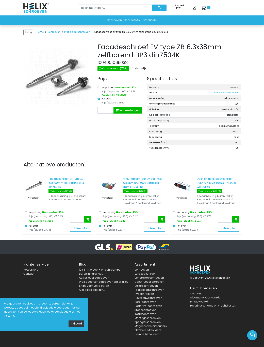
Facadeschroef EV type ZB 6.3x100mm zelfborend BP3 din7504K (66, 183)
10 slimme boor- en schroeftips (99, 270)
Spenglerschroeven (148, 322)
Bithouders (149, 20)
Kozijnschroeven (145, 314)
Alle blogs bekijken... (92, 290)
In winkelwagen (128, 110)
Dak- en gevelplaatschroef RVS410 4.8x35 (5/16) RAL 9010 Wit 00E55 (216, 183)
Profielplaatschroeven (77, 32)
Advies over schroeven (94, 278)
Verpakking (119, 87)
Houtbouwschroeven (148, 298)
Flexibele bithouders (148, 330)
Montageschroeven (148, 318)
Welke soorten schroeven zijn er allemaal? (104, 282)
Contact (29, 274)
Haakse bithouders (147, 334)
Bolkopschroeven (146, 286)
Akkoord (76, 324)
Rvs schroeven (144, 294)
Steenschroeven (145, 310)
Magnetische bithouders (151, 326)
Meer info (80, 228)
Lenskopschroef (145, 274)
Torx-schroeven (145, 302)
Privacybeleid (199, 301)
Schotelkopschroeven (149, 278)
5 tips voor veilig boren (94, 286)
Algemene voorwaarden (206, 297)
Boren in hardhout (91, 274)
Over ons (196, 293)
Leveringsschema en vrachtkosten (213, 306)
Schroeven (114, 20)
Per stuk (106, 98)
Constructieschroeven (149, 282)
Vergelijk (140, 68)
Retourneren (31, 270)
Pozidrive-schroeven (148, 306)
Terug (28, 32)
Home (40, 32)
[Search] (115, 8)
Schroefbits (132, 20)
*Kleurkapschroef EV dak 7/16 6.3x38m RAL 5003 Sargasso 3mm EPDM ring (142, 183)
